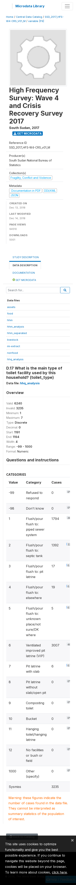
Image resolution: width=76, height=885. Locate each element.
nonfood (12, 352)
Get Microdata (28, 133)
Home (9, 16)
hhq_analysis (15, 359)
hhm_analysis (15, 326)
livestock (12, 339)
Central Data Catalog (29, 16)
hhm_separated (17, 333)
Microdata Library (30, 6)
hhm (10, 320)
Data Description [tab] (25, 265)
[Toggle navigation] (67, 6)
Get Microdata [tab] (24, 280)
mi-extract (13, 346)
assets (11, 307)
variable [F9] (36, 21)
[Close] (72, 840)
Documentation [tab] (24, 272)
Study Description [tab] (26, 257)
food (10, 313)
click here (59, 872)
